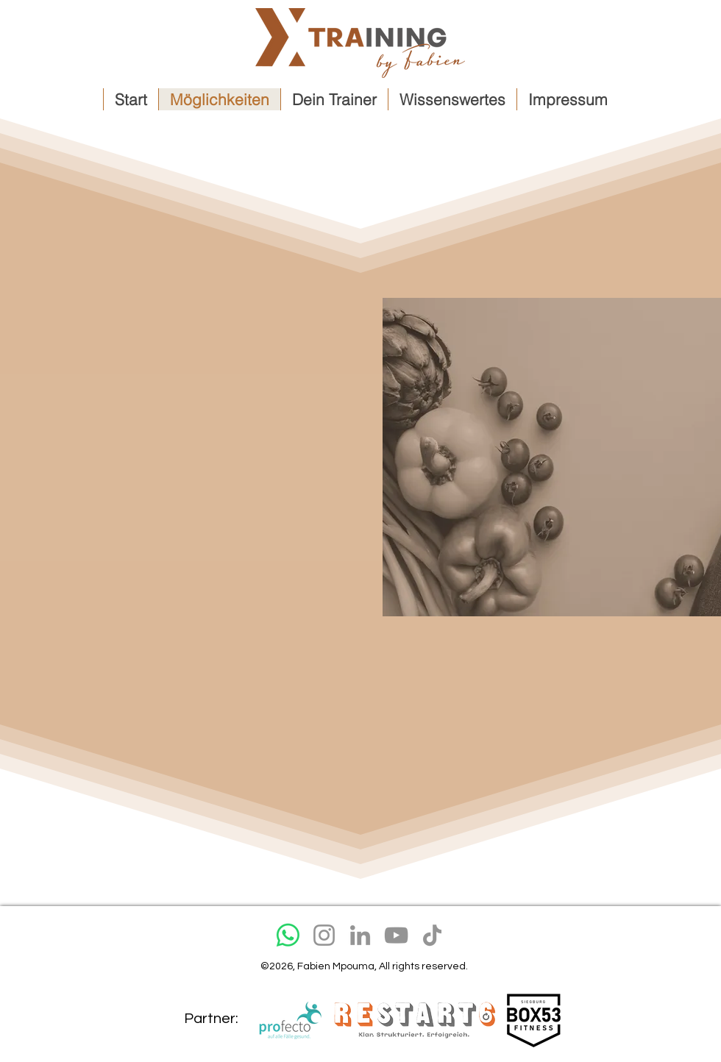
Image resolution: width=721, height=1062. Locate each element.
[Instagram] (324, 935)
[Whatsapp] (288, 935)
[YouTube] (396, 935)
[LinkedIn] (360, 935)
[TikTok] (432, 935)
